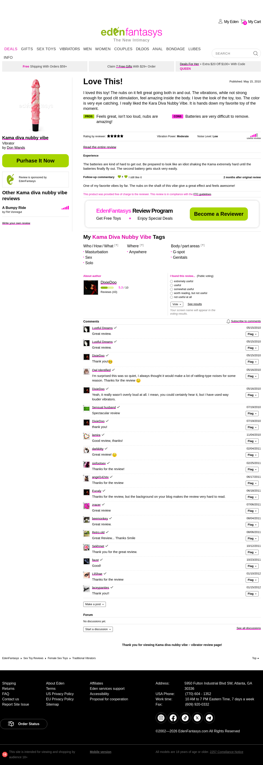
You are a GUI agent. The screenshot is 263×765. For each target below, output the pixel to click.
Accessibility (99, 694)
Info (8, 57)
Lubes (194, 49)
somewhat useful (184, 289)
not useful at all (183, 297)
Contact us (10, 699)
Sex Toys (46, 49)
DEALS (11, 49)
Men (87, 49)
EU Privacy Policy (60, 699)
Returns (8, 688)
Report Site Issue (15, 704)
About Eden (55, 683)
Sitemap (52, 704)
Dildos (142, 49)
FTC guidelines (202, 194)
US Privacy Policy (60, 694)
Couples (123, 49)
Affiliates (96, 683)
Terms (51, 688)
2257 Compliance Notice (226, 752)
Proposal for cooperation (109, 699)
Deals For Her (189, 64)
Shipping (9, 683)
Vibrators (69, 49)
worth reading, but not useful (190, 293)
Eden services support (107, 688)
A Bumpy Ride (14, 208)
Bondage (175, 49)
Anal (158, 49)
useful (177, 285)
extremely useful (183, 281)
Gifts (27, 49)
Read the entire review (99, 147)
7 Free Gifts (124, 66)
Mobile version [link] (100, 752)
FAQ (5, 694)
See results (195, 304)
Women (103, 49)
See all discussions (248, 628)
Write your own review (16, 223)
